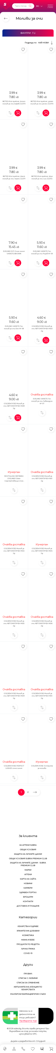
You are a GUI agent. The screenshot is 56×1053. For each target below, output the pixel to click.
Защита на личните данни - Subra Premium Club (28, 864)
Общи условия (28, 849)
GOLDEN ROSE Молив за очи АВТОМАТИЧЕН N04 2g (42, 550)
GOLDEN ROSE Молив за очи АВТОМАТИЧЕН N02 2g (13, 550)
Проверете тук (28, 1021)
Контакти (28, 901)
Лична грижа (28, 949)
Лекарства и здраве (28, 926)
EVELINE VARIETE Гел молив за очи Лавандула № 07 (41, 401)
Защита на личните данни (28, 854)
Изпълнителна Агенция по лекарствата (28, 988)
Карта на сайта (28, 879)
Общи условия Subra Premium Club (28, 858)
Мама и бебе (28, 940)
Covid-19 (28, 953)
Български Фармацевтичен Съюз (28, 994)
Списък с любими (28, 978)
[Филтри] (28, 33)
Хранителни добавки (28, 931)
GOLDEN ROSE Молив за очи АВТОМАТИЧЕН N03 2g (42, 328)
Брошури (28, 897)
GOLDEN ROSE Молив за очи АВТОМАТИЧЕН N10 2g (42, 695)
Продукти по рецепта (28, 944)
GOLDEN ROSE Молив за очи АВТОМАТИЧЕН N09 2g (13, 695)
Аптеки (28, 874)
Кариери (28, 888)
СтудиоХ (40, 1041)
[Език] (39, 6)
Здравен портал (28, 892)
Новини (28, 883)
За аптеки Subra (28, 845)
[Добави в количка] (17, 113)
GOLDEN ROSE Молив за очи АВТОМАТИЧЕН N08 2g (13, 405)
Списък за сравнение (28, 983)
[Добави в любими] (23, 49)
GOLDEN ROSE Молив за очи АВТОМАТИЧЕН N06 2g (41, 623)
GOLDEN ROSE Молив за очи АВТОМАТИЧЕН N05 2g (13, 623)
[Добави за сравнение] (10, 113)
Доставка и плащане (28, 906)
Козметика (28, 935)
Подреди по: (39, 43)
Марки (28, 870)
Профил (28, 974)
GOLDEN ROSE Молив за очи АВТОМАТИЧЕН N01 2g (42, 478)
